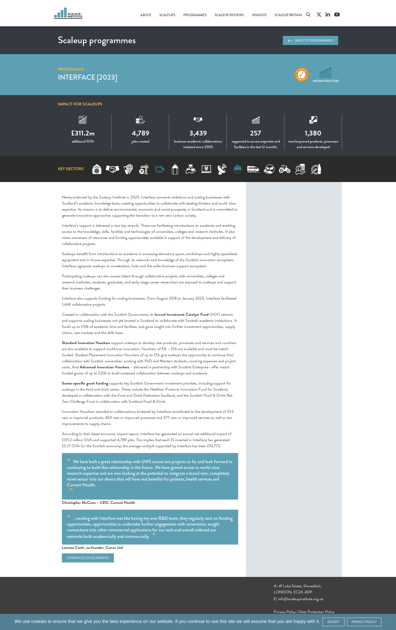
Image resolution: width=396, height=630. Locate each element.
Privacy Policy (285, 612)
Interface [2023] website (88, 557)
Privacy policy (364, 622)
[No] (389, 621)
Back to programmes (310, 40)
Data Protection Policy (316, 612)
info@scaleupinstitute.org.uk (300, 599)
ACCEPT (333, 622)
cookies (38, 621)
